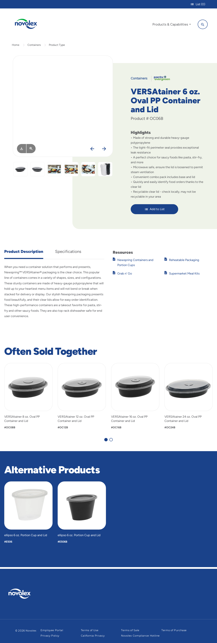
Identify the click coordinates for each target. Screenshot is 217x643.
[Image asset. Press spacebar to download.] (21, 150)
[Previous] (92, 150)
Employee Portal (52, 630)
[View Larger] (31, 150)
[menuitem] (171, 25)
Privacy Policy (50, 636)
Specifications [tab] (68, 253)
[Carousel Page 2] (111, 441)
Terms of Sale (130, 630)
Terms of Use (89, 630)
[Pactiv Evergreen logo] (26, 594)
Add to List (154, 211)
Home (15, 46)
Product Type (57, 46)
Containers (34, 46)
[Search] (202, 24)
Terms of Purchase (174, 630)
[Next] (104, 150)
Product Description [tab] (23, 253)
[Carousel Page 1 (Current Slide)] (106, 441)
